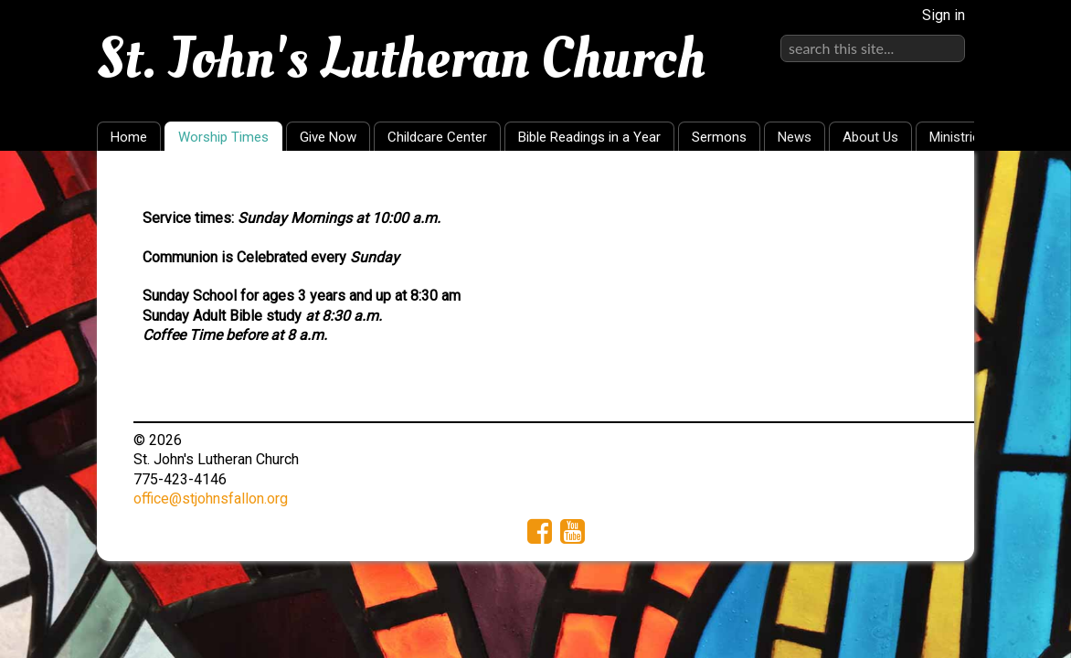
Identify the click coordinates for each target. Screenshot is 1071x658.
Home (129, 137)
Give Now (328, 137)
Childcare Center (437, 137)
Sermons (719, 137)
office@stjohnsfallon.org (210, 498)
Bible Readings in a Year (589, 137)
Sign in (943, 15)
